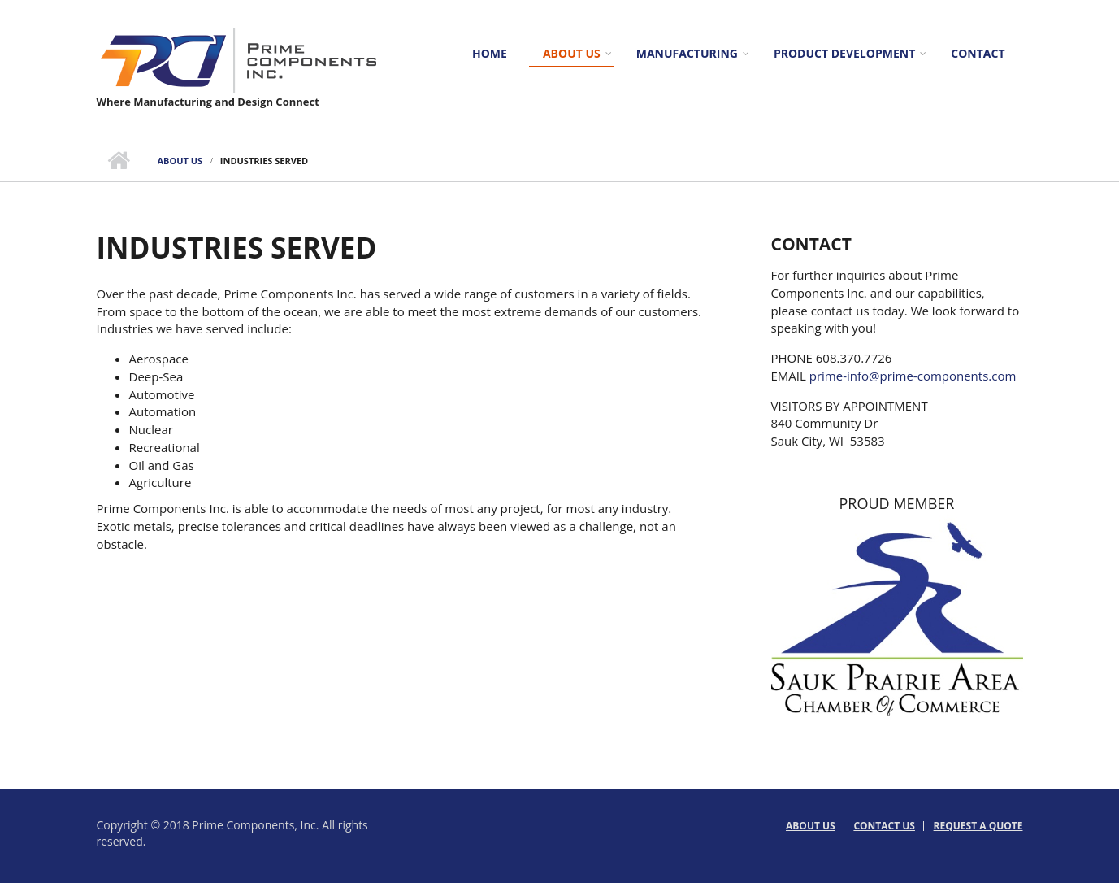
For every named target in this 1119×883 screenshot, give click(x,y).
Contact (977, 53)
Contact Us (884, 826)
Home (489, 53)
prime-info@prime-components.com (913, 376)
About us (572, 53)
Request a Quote (978, 826)
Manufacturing (687, 53)
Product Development (844, 53)
